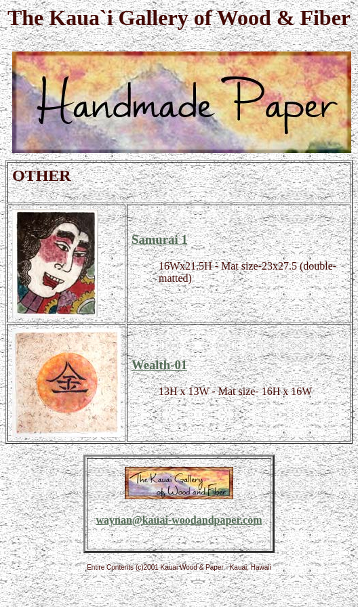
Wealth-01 (159, 365)
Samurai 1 (160, 239)
